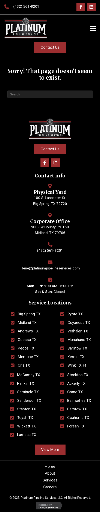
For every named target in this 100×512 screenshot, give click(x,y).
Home (50, 466)
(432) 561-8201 (26, 6)
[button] (80, 7)
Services (50, 480)
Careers (50, 487)
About (50, 473)
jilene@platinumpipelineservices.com (50, 268)
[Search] (50, 94)
